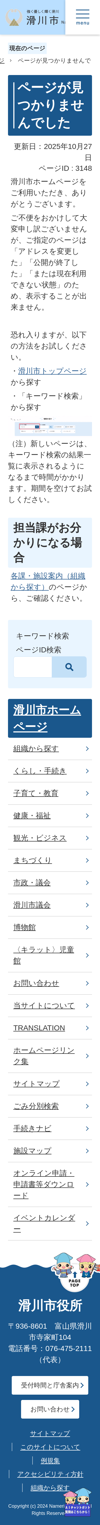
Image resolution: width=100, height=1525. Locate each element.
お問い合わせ (50, 1409)
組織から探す (50, 1487)
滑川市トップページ (52, 371)
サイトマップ (50, 1433)
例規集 (50, 1460)
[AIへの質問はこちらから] (77, 1502)
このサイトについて (50, 1447)
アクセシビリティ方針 (50, 1474)
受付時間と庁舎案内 (50, 1385)
